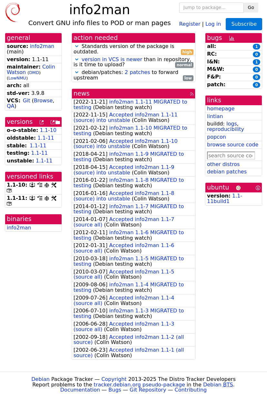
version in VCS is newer (112, 59)
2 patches (137, 72)
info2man (42, 46)
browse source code (232, 145)
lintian (215, 116)
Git (26, 100)
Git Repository (148, 390)
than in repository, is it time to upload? (133, 62)
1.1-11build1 (224, 198)
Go (251, 7)
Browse (43, 100)
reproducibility (225, 129)
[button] (76, 46)
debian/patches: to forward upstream (133, 75)
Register (190, 24)
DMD (34, 72)
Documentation (80, 390)
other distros (223, 164)
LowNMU (17, 78)
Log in (213, 24)
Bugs (114, 390)
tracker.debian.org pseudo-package (139, 385)
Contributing (191, 390)
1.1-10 (48, 130)
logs (231, 124)
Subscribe (244, 24)
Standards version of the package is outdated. (133, 49)
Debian (40, 379)
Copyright (113, 379)
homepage (220, 109)
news (82, 93)
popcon (216, 137)
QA (11, 106)
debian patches (227, 172)
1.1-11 (45, 138)
